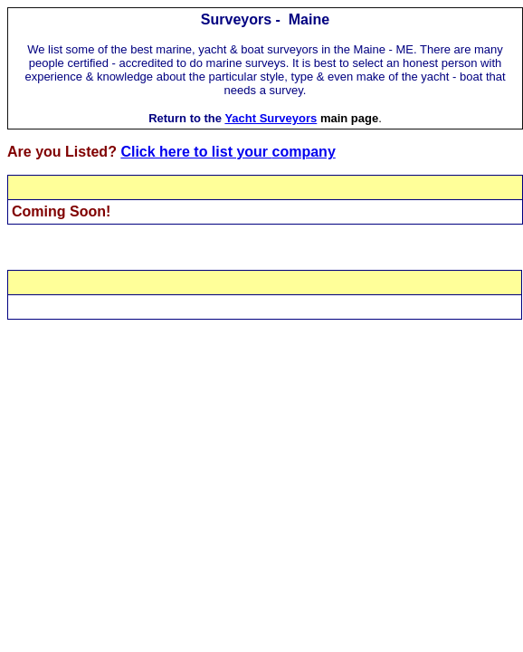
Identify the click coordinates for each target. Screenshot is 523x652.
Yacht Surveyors (270, 118)
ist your (243, 151)
